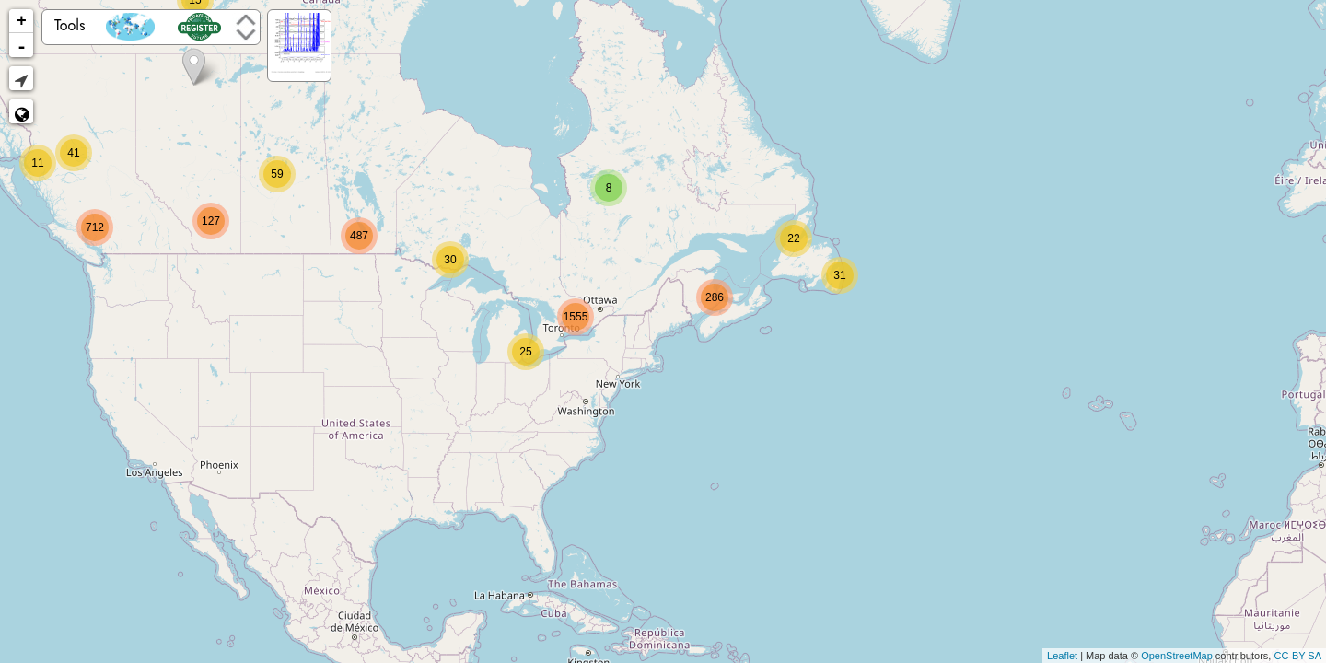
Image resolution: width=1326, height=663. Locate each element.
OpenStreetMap (1177, 655)
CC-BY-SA (1297, 655)
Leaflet (1062, 655)
